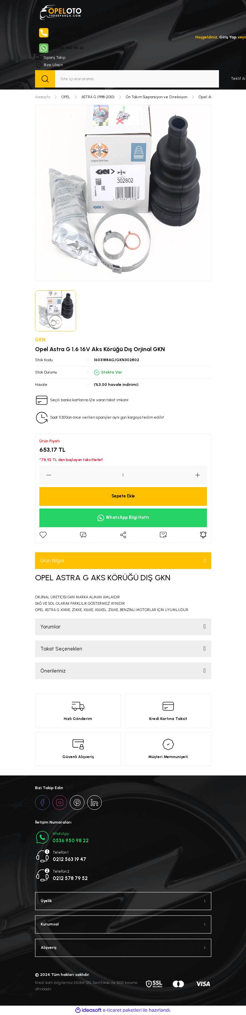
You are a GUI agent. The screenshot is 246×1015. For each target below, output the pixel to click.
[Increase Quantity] (201, 475)
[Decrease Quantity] (45, 475)
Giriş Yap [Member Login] (228, 37)
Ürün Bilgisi (52, 561)
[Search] (127, 79)
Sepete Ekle (123, 495)
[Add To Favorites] (43, 535)
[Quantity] (123, 475)
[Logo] (60, 12)
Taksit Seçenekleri (61, 649)
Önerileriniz (53, 671)
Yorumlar (50, 627)
